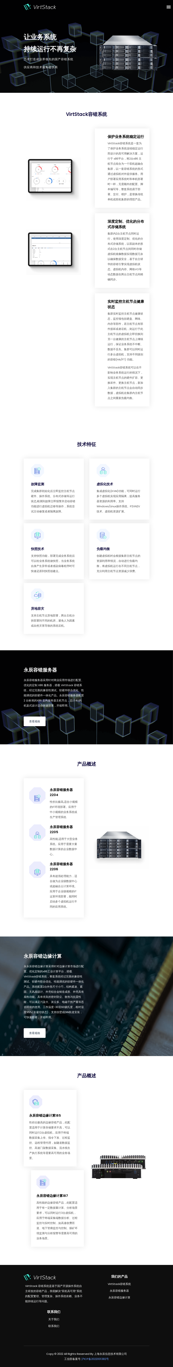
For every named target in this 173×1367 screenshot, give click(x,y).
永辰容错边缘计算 (119, 1297)
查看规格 (34, 721)
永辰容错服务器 (119, 1291)
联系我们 (53, 1326)
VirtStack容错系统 (119, 1284)
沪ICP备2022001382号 (95, 1359)
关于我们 (53, 1319)
